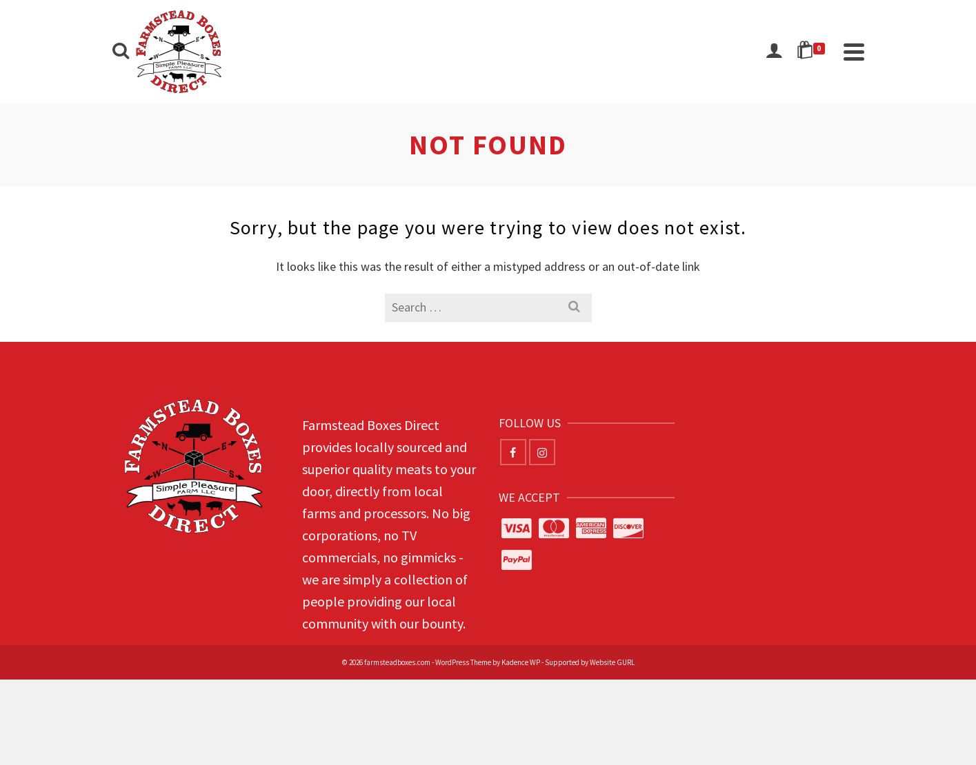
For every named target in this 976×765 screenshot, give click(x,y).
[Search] (121, 51)
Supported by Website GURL (590, 662)
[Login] (774, 51)
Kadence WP (520, 662)
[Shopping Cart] (813, 51)
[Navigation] (854, 51)
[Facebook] (513, 452)
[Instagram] (542, 452)
